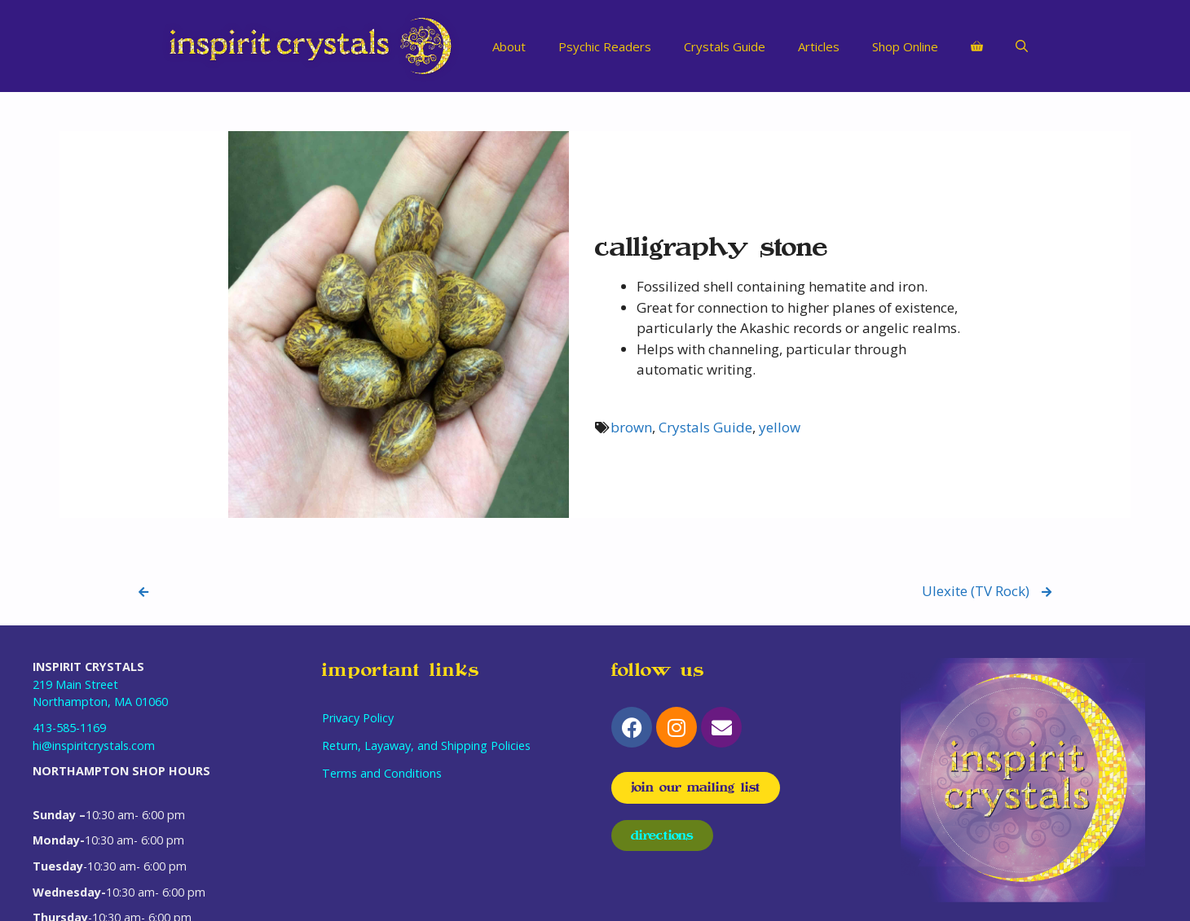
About (509, 46)
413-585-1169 (69, 727)
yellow (779, 427)
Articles (819, 46)
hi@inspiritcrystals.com (94, 745)
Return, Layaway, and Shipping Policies (426, 745)
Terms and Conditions (382, 773)
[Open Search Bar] (1021, 46)
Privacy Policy (358, 718)
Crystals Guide (724, 46)
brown (631, 427)
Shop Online (905, 46)
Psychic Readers (604, 46)
